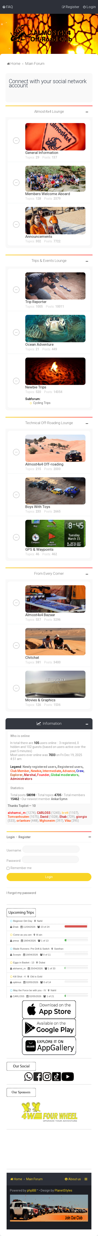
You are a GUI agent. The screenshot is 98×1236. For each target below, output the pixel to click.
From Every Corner (49, 573)
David (44, 816)
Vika (68, 820)
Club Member (19, 771)
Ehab (63, 816)
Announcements (38, 236)
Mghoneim (47, 820)
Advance (68, 771)
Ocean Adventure (39, 344)
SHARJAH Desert (49, 1149)
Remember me (21, 868)
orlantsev (23, 820)
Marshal (30, 775)
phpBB (31, 1190)
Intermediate (52, 771)
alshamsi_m (17, 813)
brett (65, 813)
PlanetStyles (63, 1190)
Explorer (16, 775)
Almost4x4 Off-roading (44, 464)
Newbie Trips (35, 387)
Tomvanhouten (18, 816)
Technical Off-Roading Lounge (49, 423)
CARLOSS (44, 813)
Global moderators (64, 775)
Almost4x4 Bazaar (40, 615)
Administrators (21, 779)
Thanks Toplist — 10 (22, 806)
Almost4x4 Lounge (49, 111)
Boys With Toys (37, 506)
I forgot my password (21, 893)
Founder (43, 775)
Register (24, 837)
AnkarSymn (59, 799)
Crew (79, 771)
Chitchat (32, 657)
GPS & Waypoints (39, 549)
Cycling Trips (40, 403)
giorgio (81, 816)
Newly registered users (39, 767)
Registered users (70, 767)
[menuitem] (7, 7)
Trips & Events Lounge (49, 260)
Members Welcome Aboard (47, 194)
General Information (41, 152)
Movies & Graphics (40, 700)
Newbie (36, 771)
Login (11, 837)
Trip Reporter (36, 302)
